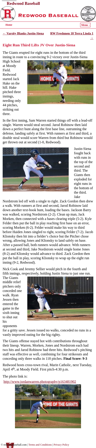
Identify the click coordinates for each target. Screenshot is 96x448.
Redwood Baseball (23, 3)
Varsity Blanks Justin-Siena (23, 33)
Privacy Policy (61, 444)
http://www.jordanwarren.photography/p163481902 (40, 381)
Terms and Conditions (40, 444)
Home (9, 24)
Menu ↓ (85, 25)
